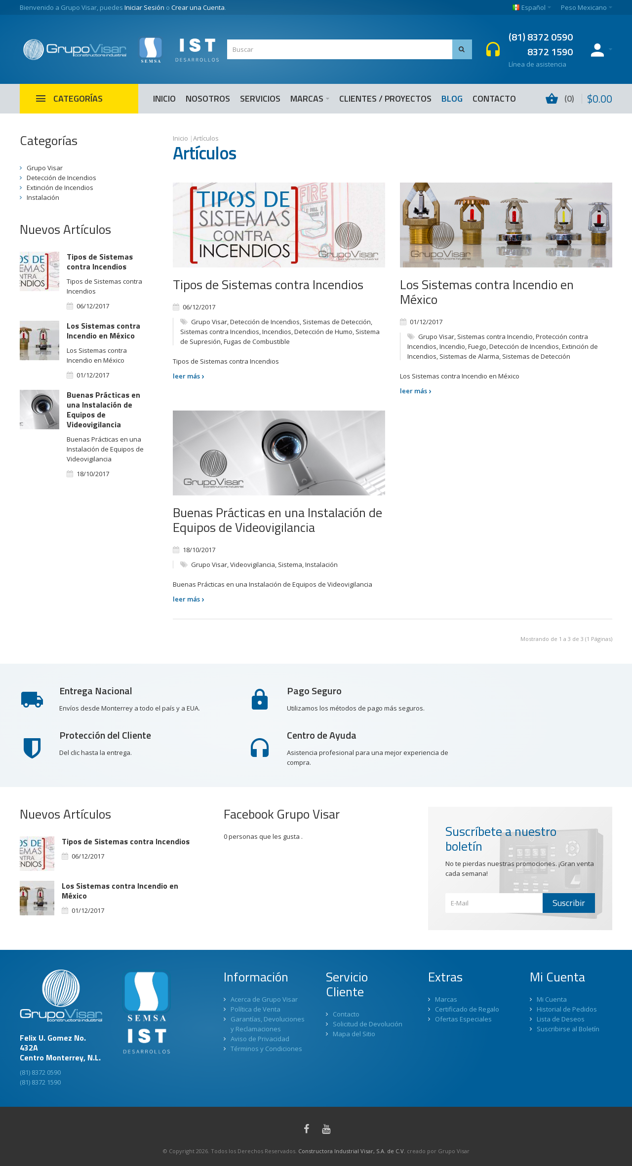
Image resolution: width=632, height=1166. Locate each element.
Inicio (180, 138)
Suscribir (569, 902)
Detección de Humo (323, 331)
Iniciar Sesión (144, 7)
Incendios (276, 331)
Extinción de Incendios (60, 187)
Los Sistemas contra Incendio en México (487, 292)
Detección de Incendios (265, 321)
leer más (188, 376)
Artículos (206, 138)
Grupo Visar (209, 321)
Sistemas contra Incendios (219, 331)
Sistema (290, 564)
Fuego (477, 346)
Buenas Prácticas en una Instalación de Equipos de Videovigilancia (277, 520)
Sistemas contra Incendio (495, 336)
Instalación (321, 564)
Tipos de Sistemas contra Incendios (268, 284)
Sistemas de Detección (337, 321)
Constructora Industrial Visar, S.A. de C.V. (351, 1151)
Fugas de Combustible (257, 341)
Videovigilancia (252, 564)
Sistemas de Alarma (469, 356)
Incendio (452, 346)
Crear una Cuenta (198, 7)
